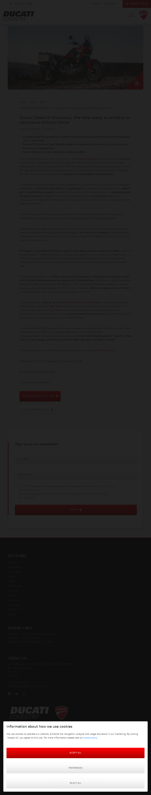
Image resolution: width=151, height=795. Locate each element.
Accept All (75, 753)
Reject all (75, 783)
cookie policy (90, 738)
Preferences (76, 768)
